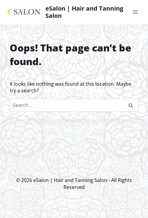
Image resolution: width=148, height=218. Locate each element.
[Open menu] (135, 12)
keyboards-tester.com (74, 193)
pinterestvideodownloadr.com (74, 200)
